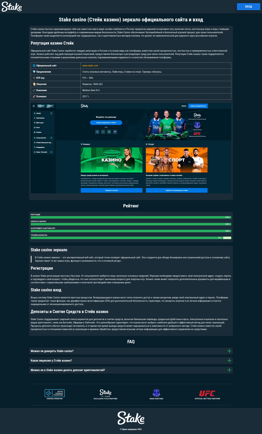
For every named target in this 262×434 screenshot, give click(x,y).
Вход (248, 6)
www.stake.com (90, 65)
